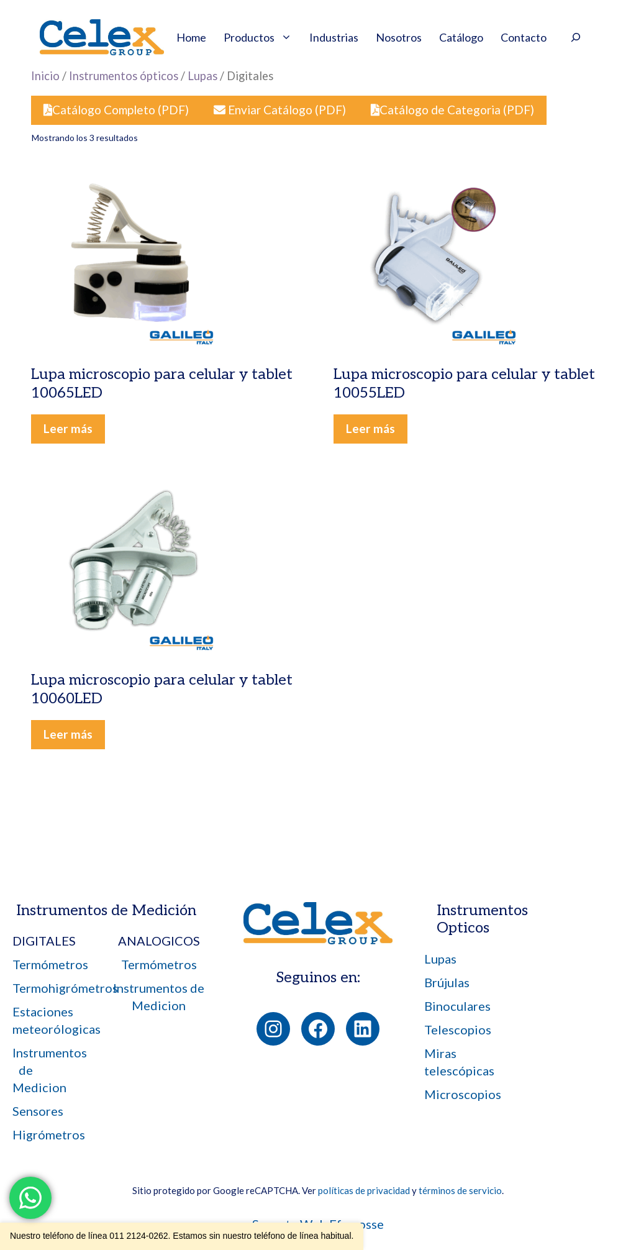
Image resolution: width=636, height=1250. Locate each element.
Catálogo (461, 37)
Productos (262, 37)
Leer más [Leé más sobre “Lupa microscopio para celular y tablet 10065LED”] (68, 428)
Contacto (524, 37)
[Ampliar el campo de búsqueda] (575, 39)
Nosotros (399, 37)
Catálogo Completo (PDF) (116, 110)
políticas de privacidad (364, 1190)
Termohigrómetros (65, 987)
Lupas (202, 76)
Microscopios (462, 1094)
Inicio (45, 76)
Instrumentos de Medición (106, 910)
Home (191, 37)
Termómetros (50, 964)
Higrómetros (48, 1134)
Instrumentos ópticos (123, 76)
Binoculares (457, 1005)
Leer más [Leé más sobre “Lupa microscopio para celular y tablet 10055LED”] (370, 428)
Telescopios (457, 1029)
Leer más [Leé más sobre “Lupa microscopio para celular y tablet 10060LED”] (68, 734)
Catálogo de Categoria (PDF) (452, 110)
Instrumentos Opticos (482, 919)
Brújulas (447, 982)
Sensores (37, 1110)
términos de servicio (460, 1190)
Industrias (333, 37)
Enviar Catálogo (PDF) (280, 110)
